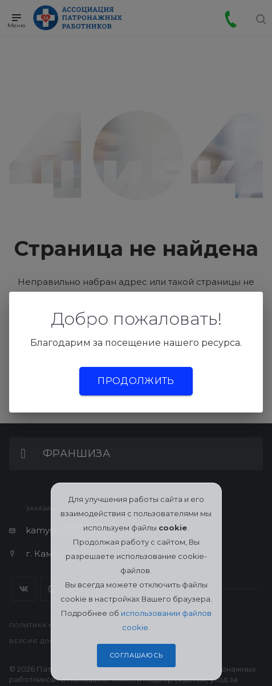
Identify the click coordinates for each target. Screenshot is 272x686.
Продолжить (136, 380)
